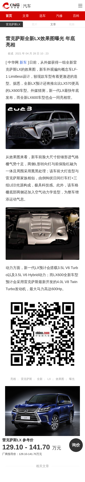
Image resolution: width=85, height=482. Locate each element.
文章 (25, 16)
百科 (76, 16)
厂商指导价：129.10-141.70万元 (22, 454)
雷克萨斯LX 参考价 (17, 440)
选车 (42, 16)
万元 (31, 447)
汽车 (27, 6)
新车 (23, 62)
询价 (76, 445)
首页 (9, 16)
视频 (71, 24)
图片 (34, 24)
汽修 (59, 16)
